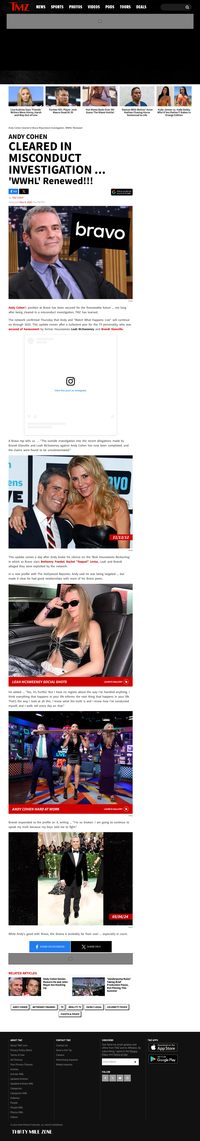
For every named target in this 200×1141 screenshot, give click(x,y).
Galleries (15, 1098)
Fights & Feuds (70, 1014)
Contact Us (62, 1045)
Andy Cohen (20, 1007)
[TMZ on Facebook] (11, 49)
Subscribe (135, 1061)
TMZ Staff (17, 197)
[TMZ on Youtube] (22, 49)
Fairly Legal (94, 1007)
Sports (43, 78)
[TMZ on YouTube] (120, 1078)
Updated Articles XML (21, 1083)
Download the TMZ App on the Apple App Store (163, 1047)
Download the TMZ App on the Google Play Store (163, 1059)
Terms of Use (17, 1055)
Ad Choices (16, 1059)
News (17, 78)
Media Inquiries (64, 1064)
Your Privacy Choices (21, 1064)
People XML (16, 1107)
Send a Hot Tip (64, 1050)
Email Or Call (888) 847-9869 (47, 64)
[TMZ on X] (16, 49)
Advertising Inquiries (67, 1059)
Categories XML (18, 1093)
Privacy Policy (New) (21, 1050)
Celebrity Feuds (117, 1007)
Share (50, 947)
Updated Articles (19, 1079)
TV (62, 1007)
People (14, 1102)
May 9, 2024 (25, 202)
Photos (72, 78)
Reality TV (74, 1007)
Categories (16, 1088)
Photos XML (16, 1112)
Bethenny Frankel (43, 1007)
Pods (126, 78)
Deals (176, 78)
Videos (101, 78)
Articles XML (17, 1074)
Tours (151, 78)
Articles (14, 1069)
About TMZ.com (19, 1045)
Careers (60, 1055)
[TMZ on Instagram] (29, 49)
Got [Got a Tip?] (19, 63)
